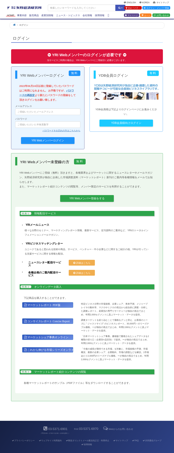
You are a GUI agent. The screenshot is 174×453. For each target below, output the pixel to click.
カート (145, 15)
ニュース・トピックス (68, 15)
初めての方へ (132, 8)
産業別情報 (47, 15)
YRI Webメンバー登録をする (87, 198)
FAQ (135, 434)
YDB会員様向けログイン (126, 122)
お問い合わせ (161, 15)
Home (10, 15)
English (130, 3)
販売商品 (34, 15)
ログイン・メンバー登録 (156, 8)
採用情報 (99, 15)
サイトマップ (161, 3)
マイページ (131, 15)
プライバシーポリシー (23, 434)
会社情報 (87, 15)
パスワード (47, 123)
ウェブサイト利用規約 (50, 434)
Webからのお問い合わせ (118, 423)
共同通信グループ (152, 434)
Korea (144, 3)
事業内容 (22, 15)
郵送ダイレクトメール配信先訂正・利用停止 (87, 434)
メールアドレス (47, 110)
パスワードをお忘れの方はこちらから (61, 130)
